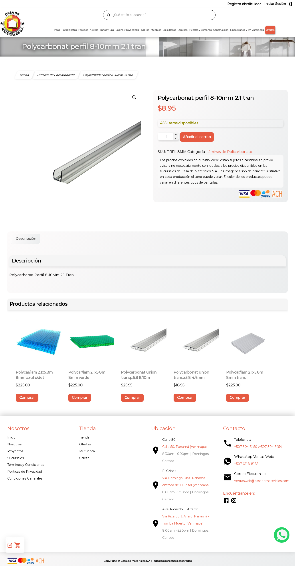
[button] (134, 97)
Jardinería (258, 30)
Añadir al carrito (197, 137)
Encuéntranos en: (237, 493)
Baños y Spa (107, 30)
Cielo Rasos (169, 30)
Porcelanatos (69, 30)
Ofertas (270, 30)
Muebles (156, 30)
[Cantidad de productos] (168, 136)
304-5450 (141, 4)
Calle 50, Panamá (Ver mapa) (183, 447)
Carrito (84, 458)
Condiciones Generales (24, 478)
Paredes (83, 30)
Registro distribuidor (244, 4)
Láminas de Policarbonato (229, 152)
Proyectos (15, 451)
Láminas (182, 30)
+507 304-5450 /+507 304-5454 (257, 447)
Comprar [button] (27, 398)
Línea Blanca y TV (240, 30)
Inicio (11, 437)
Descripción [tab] (26, 239)
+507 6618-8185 (245, 464)
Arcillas (94, 30)
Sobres (145, 30)
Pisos (57, 30)
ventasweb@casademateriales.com (48, 4)
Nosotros (14, 444)
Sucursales (15, 458)
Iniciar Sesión (278, 4)
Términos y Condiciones (25, 465)
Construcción (220, 30)
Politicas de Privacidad (24, 472)
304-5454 (157, 4)
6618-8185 (173, 4)
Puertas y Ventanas (200, 30)
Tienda (84, 437)
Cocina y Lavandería (127, 30)
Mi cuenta (86, 451)
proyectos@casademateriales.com (101, 4)
